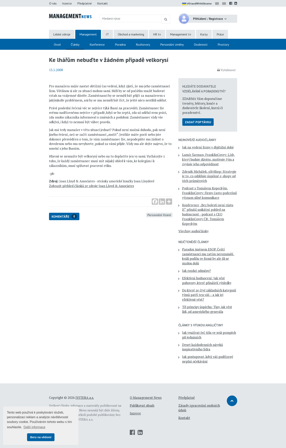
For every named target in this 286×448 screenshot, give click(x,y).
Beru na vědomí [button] (40, 437)
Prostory (223, 44)
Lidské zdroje (61, 34)
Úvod (57, 44)
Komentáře (64, 216)
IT (107, 34)
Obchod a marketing (131, 34)
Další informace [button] (34, 427)
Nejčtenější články (193, 242)
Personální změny (172, 44)
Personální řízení (159, 215)
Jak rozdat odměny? (196, 271)
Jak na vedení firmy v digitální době (208, 147)
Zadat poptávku (198, 122)
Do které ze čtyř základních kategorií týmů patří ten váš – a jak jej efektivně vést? (209, 295)
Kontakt (102, 3)
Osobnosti (200, 44)
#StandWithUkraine (197, 4)
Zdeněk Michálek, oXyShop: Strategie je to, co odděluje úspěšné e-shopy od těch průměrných (209, 176)
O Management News (146, 398)
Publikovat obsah (142, 405)
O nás (53, 3)
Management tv (180, 34)
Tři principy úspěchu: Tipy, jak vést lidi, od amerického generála (207, 309)
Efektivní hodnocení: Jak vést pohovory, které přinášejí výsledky (206, 280)
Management (88, 34)
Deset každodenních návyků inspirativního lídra (202, 347)
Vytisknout (226, 70)
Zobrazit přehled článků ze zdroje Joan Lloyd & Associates (91, 186)
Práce (220, 34)
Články (75, 44)
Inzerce (67, 3)
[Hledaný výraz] (131, 18)
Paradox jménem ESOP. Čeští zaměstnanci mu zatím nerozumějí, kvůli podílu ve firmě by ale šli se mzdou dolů (208, 256)
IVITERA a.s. (84, 398)
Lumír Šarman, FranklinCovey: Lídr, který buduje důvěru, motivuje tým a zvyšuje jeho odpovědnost (208, 159)
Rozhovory (143, 44)
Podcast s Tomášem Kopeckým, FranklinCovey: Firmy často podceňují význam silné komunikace (209, 193)
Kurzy (204, 34)
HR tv (157, 34)
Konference (97, 44)
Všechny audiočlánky (193, 231)
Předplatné (84, 3)
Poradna (120, 44)
